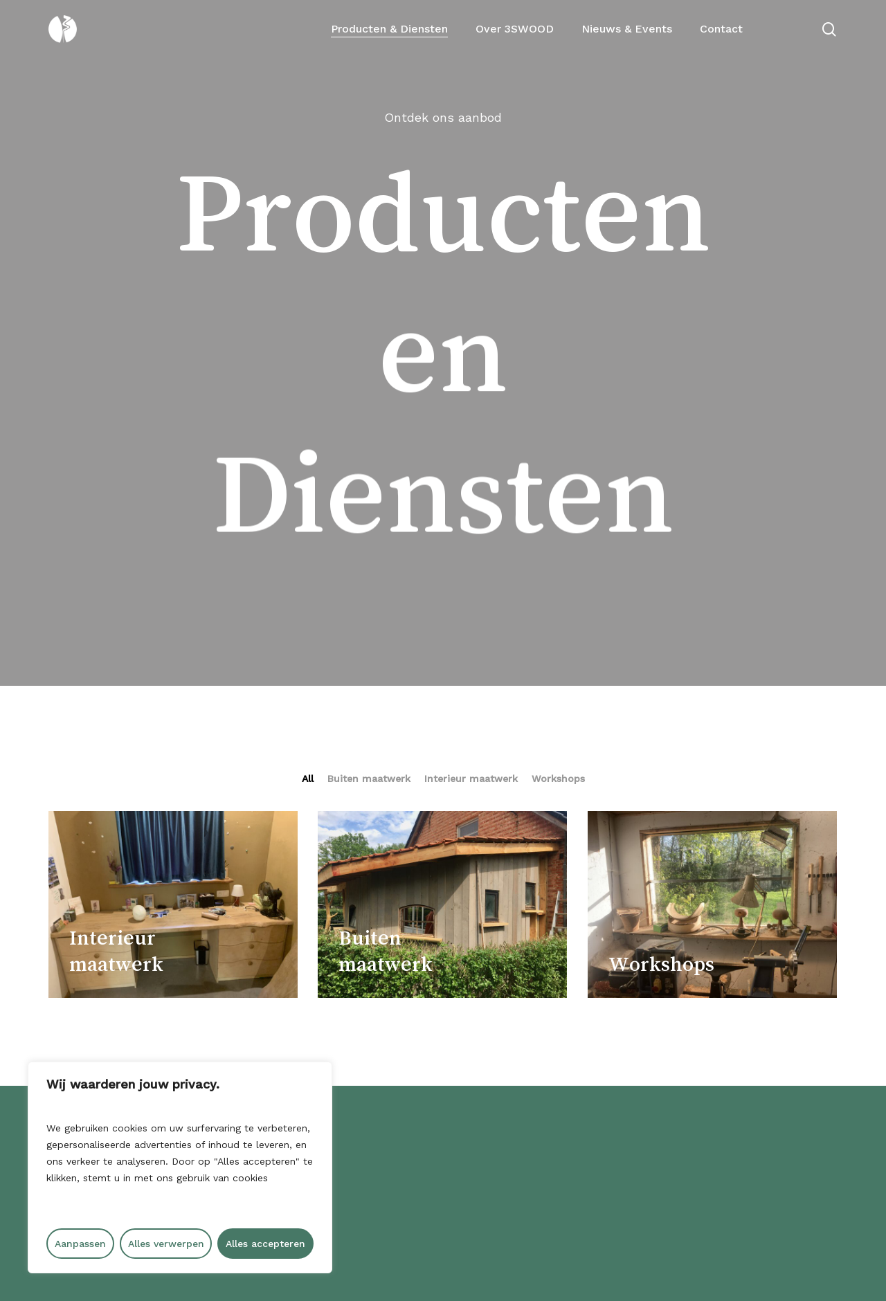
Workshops (558, 778)
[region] (180, 1167)
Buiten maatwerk (368, 778)
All (308, 778)
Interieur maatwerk (471, 778)
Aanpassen (80, 1243)
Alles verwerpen (166, 1243)
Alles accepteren (265, 1243)
